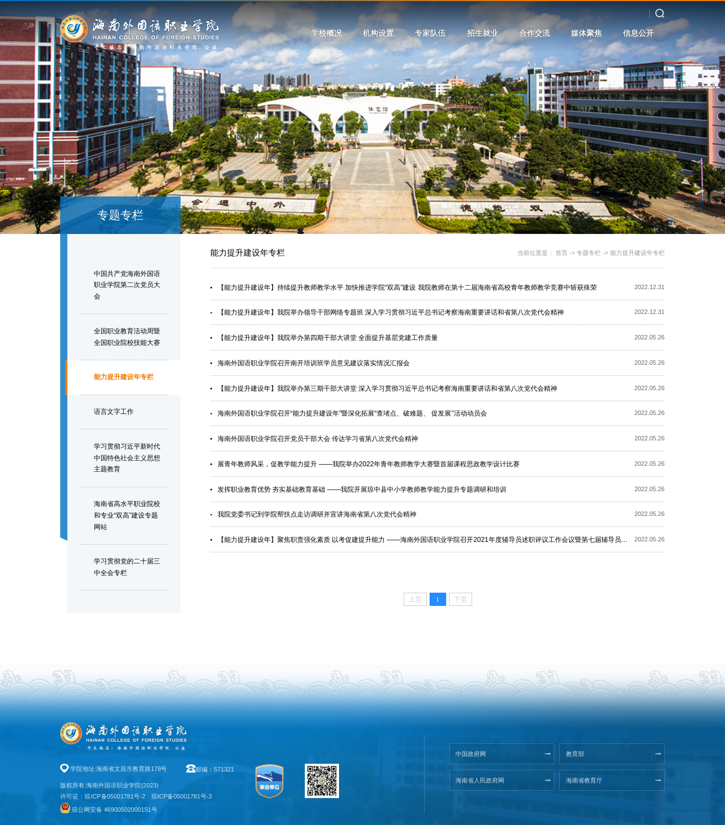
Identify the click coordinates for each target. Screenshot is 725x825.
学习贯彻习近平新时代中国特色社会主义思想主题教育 (127, 458)
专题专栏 (588, 252)
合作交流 (534, 33)
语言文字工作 (114, 412)
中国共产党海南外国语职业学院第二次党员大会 (127, 285)
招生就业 (482, 33)
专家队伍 (430, 33)
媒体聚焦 (586, 33)
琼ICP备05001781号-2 (114, 796)
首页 (561, 252)
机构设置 (378, 33)
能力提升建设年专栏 (124, 377)
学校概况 (326, 33)
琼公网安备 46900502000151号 (114, 809)
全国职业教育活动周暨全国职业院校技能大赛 (127, 337)
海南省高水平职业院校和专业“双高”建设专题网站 (127, 515)
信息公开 (638, 33)
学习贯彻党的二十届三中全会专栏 (127, 567)
